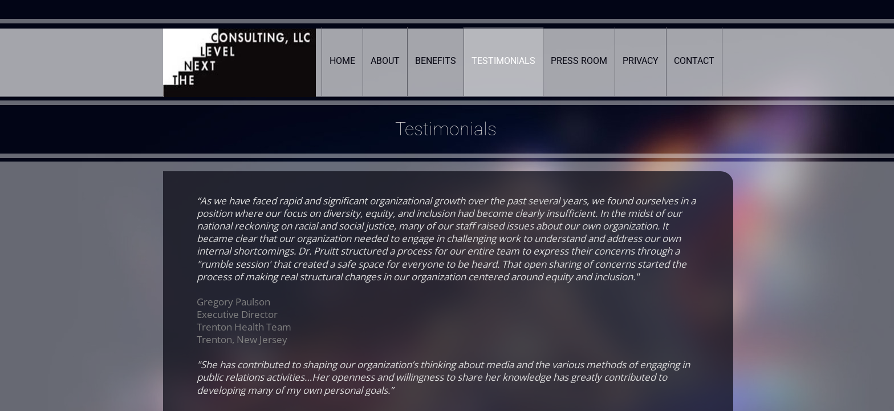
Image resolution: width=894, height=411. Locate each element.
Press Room (579, 60)
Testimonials (503, 60)
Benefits (435, 60)
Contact (694, 60)
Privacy (641, 60)
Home (342, 60)
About (385, 60)
